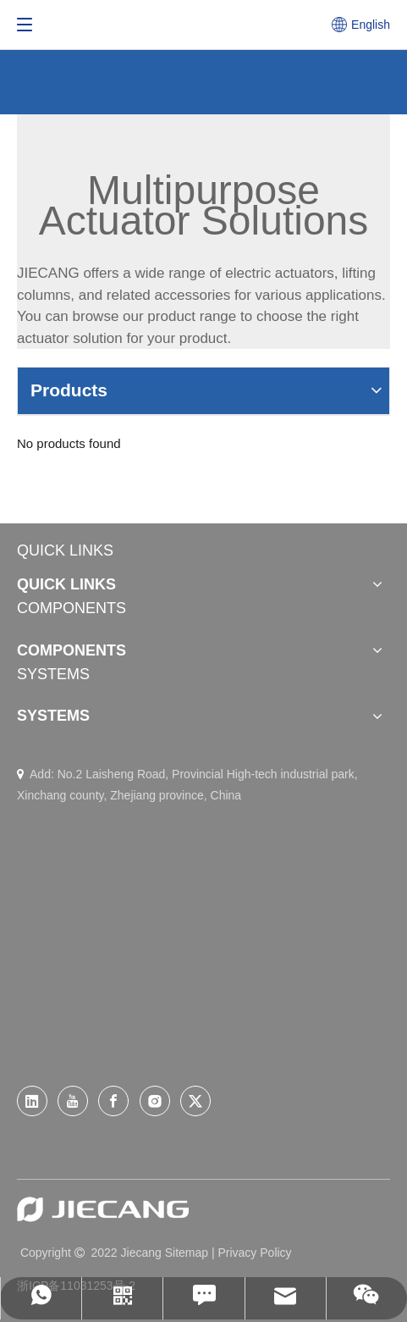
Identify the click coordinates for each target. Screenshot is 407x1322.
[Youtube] (73, 1101)
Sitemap (186, 1252)
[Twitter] (195, 1101)
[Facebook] (113, 1101)
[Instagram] (155, 1101)
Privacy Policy (254, 1252)
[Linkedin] (32, 1101)
